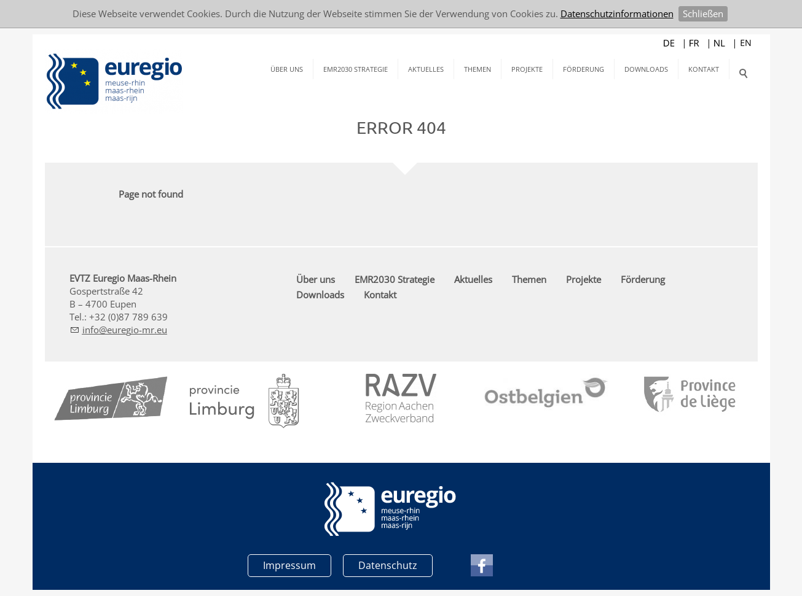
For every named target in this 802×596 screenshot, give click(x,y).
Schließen (703, 13)
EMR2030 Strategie (355, 69)
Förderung (583, 69)
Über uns (286, 69)
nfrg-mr (124, 329)
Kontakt (703, 69)
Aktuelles (426, 69)
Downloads (646, 69)
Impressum (289, 565)
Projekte (527, 69)
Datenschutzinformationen (617, 13)
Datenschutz (387, 565)
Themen (477, 69)
